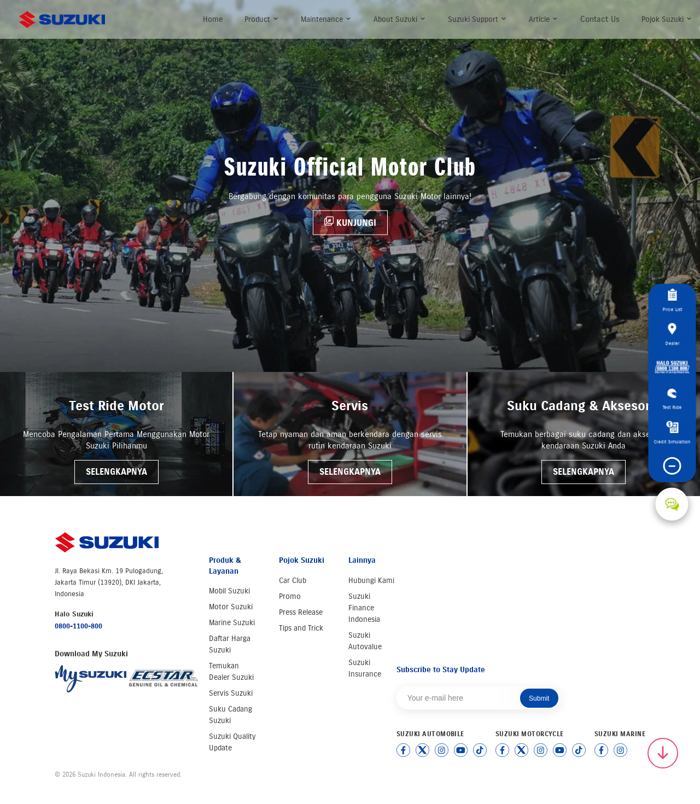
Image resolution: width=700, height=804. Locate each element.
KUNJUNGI (350, 222)
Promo (290, 596)
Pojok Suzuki (666, 19)
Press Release (301, 612)
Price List (672, 300)
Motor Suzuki (231, 606)
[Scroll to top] (663, 753)
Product (261, 19)
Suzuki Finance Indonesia (364, 608)
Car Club (292, 580)
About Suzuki (400, 19)
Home (213, 19)
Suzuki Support (477, 19)
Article (543, 19)
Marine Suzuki (232, 622)
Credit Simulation (672, 432)
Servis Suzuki (231, 693)
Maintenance (326, 19)
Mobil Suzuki (229, 591)
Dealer (672, 334)
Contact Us (600, 19)
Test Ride (671, 399)
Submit (539, 698)
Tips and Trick (301, 628)
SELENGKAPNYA (116, 472)
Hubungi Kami (371, 580)
